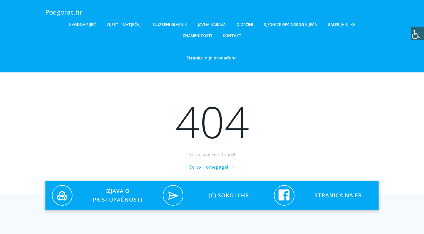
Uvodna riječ (82, 24)
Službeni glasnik (170, 24)
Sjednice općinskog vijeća (290, 24)
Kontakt (232, 35)
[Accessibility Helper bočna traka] (417, 33)
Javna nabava (212, 24)
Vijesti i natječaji (124, 24)
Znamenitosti (197, 35)
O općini (244, 24)
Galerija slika (341, 24)
